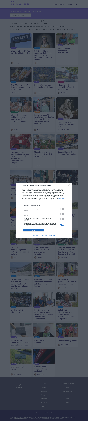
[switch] (62, 209)
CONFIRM (33, 230)
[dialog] (44, 210)
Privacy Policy (52, 235)
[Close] (69, 185)
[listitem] (44, 205)
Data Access (44, 235)
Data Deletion (36, 235)
